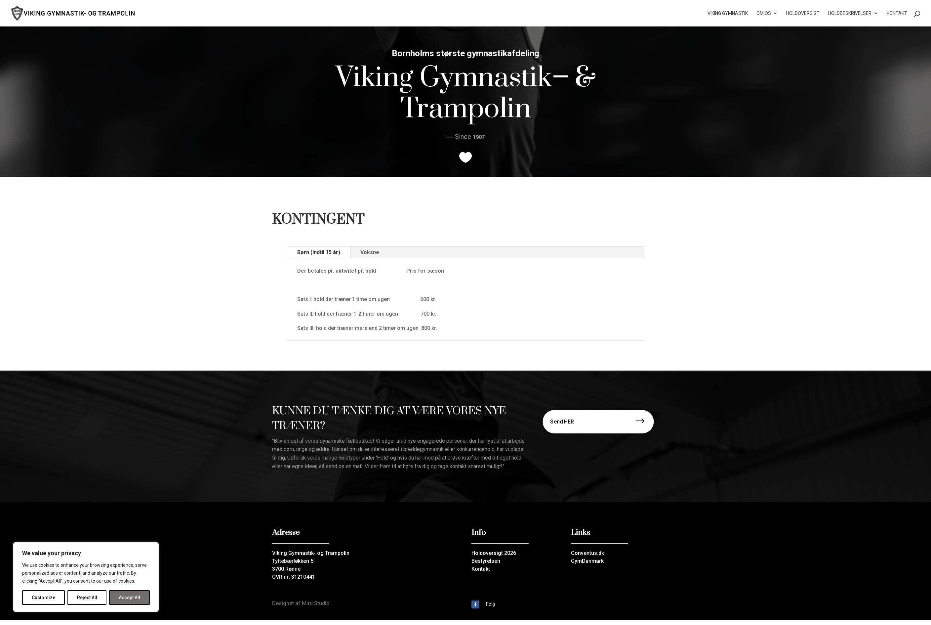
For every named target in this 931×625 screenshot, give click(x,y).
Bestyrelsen (485, 561)
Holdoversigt (803, 13)
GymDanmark (587, 561)
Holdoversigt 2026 (493, 553)
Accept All (129, 597)
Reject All (87, 597)
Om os (763, 13)
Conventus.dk (587, 553)
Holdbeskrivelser (849, 13)
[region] (86, 577)
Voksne (369, 252)
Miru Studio (316, 603)
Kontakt (897, 13)
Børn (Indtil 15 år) (318, 252)
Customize (43, 597)
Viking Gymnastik (728, 13)
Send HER (562, 421)
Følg (490, 604)
